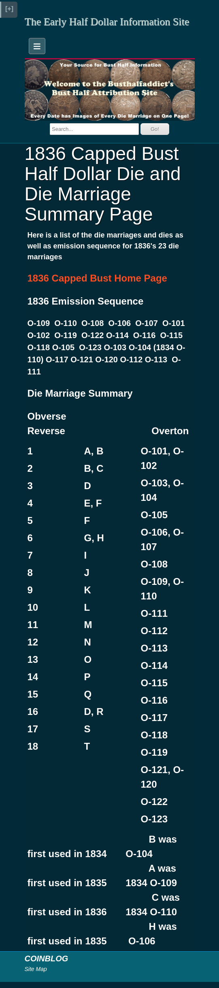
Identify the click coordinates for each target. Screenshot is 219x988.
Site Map (36, 969)
